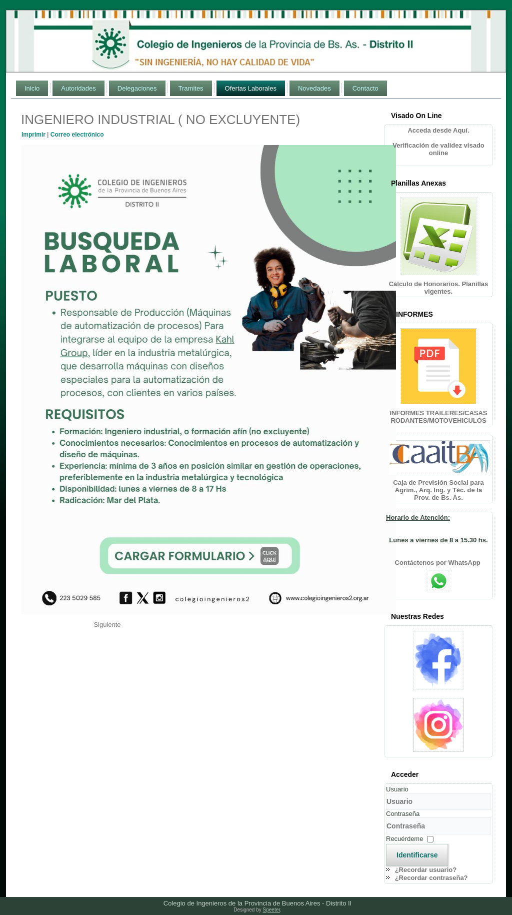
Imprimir (34, 134)
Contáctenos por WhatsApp (438, 562)
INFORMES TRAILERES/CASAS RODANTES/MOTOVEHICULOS (438, 416)
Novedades (314, 88)
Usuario (397, 789)
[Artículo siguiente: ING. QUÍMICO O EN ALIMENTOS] (107, 624)
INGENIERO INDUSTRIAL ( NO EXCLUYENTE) (160, 119)
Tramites (191, 88)
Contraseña (403, 813)
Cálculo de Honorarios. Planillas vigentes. (438, 287)
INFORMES (414, 314)
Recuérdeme (404, 838)
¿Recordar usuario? (426, 869)
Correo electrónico (77, 134)
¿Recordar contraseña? (431, 877)
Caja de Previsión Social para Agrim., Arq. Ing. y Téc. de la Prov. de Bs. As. (438, 490)
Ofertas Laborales (250, 88)
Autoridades (78, 88)
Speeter (271, 909)
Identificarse (417, 855)
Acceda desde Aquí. (438, 130)
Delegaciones (137, 88)
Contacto (365, 88)
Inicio (32, 88)
